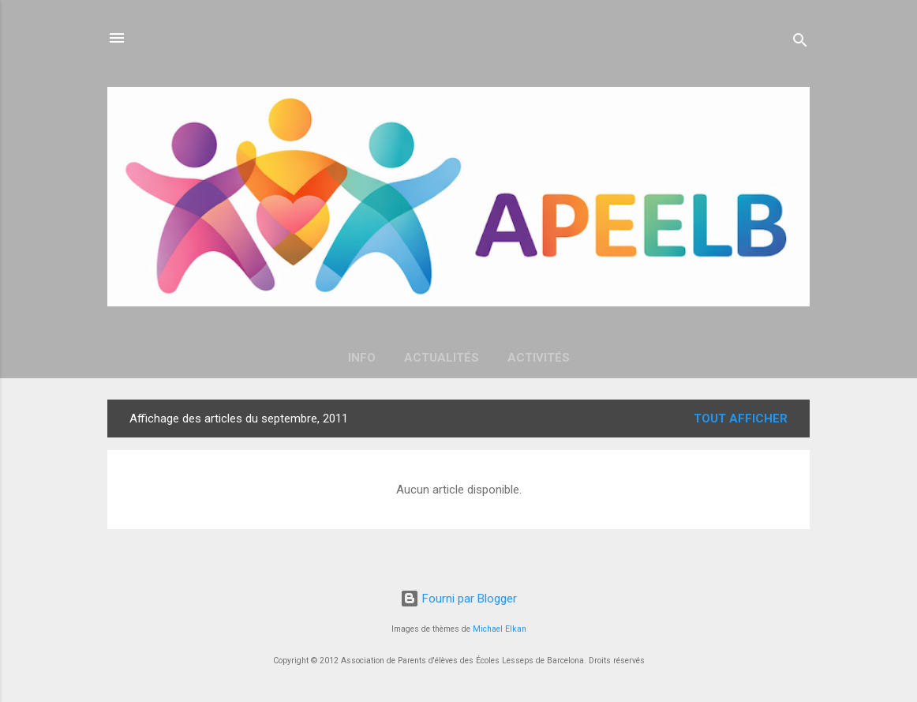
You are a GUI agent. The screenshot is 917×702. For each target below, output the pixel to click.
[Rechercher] (800, 43)
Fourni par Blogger (458, 598)
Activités (538, 358)
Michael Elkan (499, 629)
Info (362, 358)
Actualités (441, 358)
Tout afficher (741, 418)
